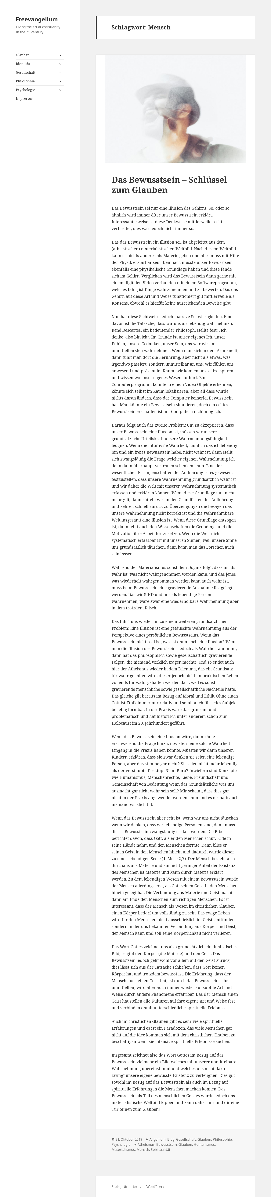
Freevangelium (37, 19)
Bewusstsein (166, 1144)
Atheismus (146, 1144)
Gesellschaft (25, 72)
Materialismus (123, 1149)
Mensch (143, 1149)
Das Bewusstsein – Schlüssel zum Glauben (169, 184)
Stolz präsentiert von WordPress (138, 1186)
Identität (23, 63)
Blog (170, 1139)
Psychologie (25, 89)
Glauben (22, 55)
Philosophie (25, 81)
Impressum (25, 98)
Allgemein (157, 1139)
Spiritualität (160, 1149)
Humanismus (204, 1144)
